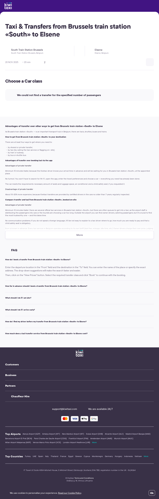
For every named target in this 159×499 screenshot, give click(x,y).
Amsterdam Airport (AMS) (101, 438)
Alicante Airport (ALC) (114, 434)
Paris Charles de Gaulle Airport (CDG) (50, 438)
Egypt (70, 456)
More (94, 442)
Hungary (118, 456)
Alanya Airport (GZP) (31, 434)
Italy (47, 456)
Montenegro (97, 456)
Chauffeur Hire (20, 396)
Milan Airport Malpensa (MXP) (18, 442)
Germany (109, 456)
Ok (152, 493)
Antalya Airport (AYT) (51, 434)
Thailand (54, 456)
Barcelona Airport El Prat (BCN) (18, 438)
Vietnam (138, 456)
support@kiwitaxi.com (61, 409)
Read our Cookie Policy (69, 492)
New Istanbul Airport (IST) (73, 434)
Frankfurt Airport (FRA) (78, 438)
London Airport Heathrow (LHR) (76, 442)
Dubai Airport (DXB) (94, 434)
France (63, 456)
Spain (40, 456)
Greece (78, 456)
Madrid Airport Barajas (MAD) (138, 434)
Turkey (28, 456)
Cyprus (87, 456)
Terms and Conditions (84, 478)
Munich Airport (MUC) (123, 438)
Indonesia (128, 456)
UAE (34, 456)
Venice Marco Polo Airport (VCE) (47, 442)
